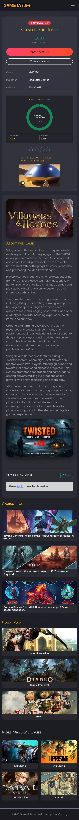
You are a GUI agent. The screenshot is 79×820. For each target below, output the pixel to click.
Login (20, 486)
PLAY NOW (39, 52)
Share (66, 475)
